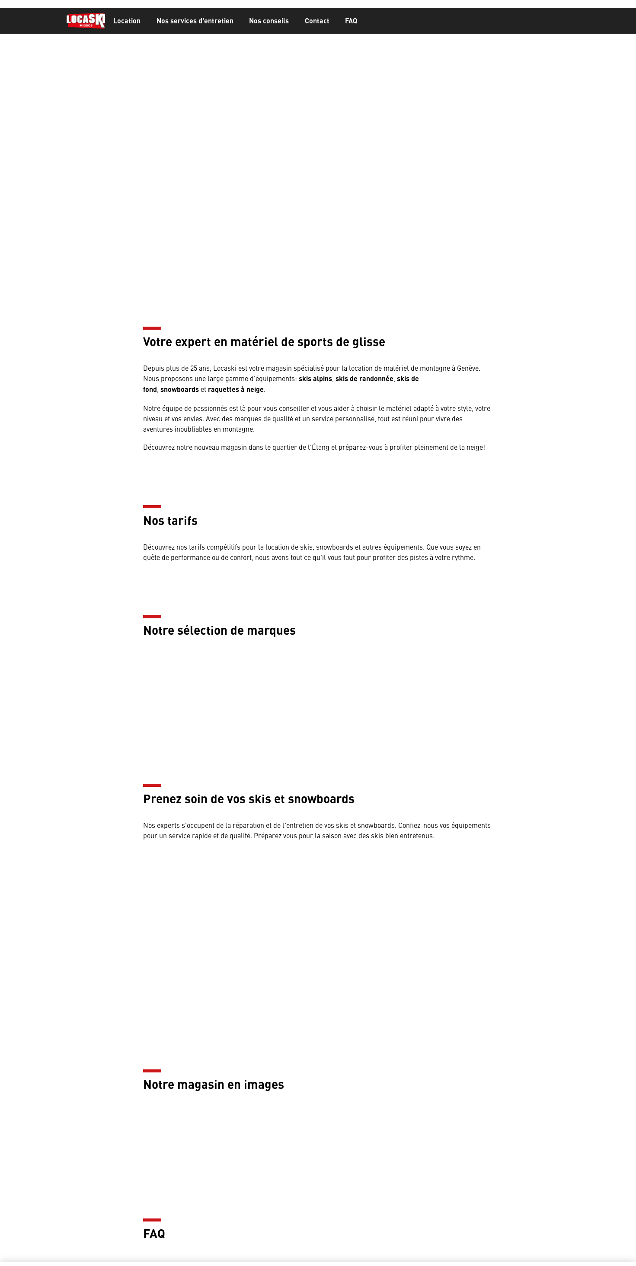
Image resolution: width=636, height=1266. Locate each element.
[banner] (318, 21)
